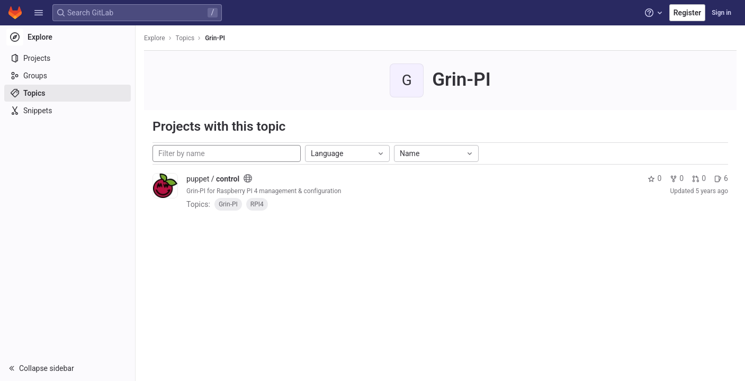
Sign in (721, 12)
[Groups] (67, 75)
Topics (185, 38)
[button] (38, 12)
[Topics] (67, 93)
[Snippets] (67, 110)
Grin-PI (215, 38)
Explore (154, 38)
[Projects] (67, 58)
